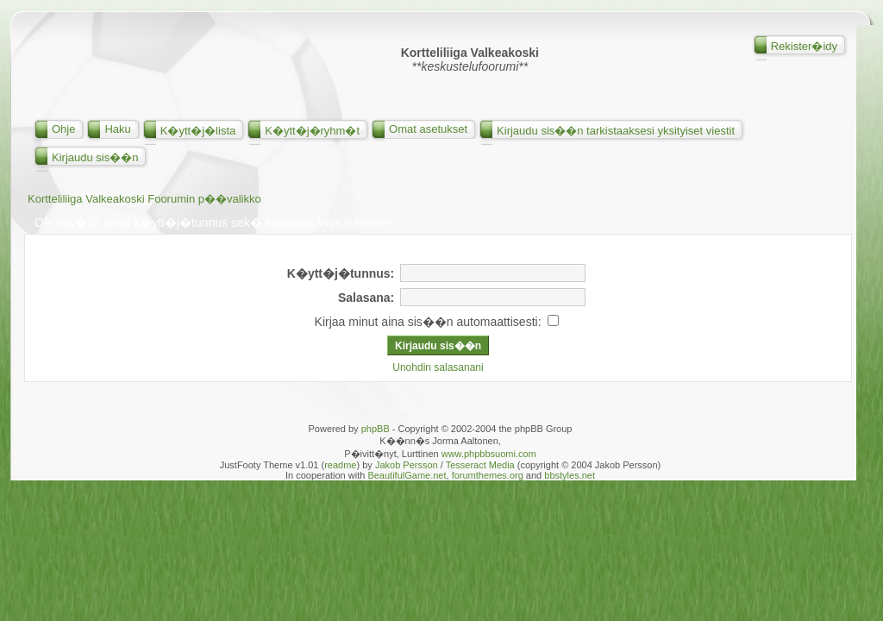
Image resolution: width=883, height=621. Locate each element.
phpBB (375, 428)
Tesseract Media (480, 465)
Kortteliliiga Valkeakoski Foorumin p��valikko (144, 198)
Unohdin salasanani (437, 367)
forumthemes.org (487, 475)
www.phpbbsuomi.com (489, 453)
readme (340, 465)
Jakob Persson (406, 465)
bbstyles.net (569, 475)
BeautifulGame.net (406, 475)
